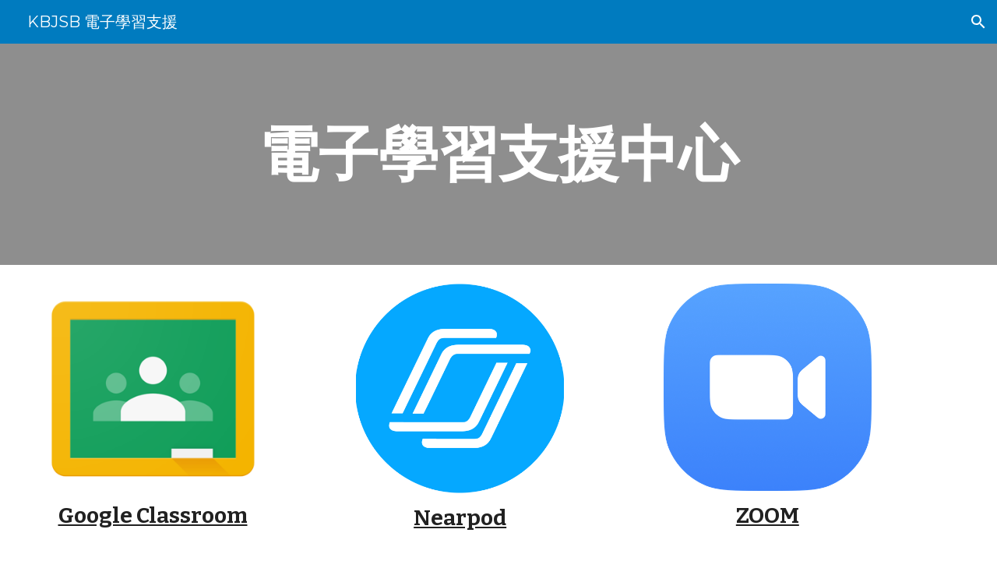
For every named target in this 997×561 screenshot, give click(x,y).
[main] (498, 154)
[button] (978, 22)
